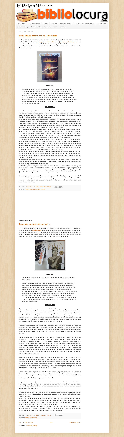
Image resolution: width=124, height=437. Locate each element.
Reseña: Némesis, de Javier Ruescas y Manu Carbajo (38, 35)
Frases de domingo (23, 27)
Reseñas (45, 23)
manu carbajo (36, 189)
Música (55, 27)
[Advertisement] (50, 205)
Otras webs (47, 27)
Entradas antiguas (75, 422)
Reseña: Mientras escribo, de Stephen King (34, 223)
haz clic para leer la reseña (45, 42)
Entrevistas (54, 23)
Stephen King (36, 230)
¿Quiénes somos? (34, 23)
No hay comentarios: (45, 186)
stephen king (33, 417)
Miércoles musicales (88, 23)
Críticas (77, 23)
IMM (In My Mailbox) (66, 23)
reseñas (43, 189)
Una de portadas (36, 27)
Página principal (22, 23)
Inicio (51, 422)
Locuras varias (101, 23)
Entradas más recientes (26, 422)
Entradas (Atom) (32, 425)
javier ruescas (28, 189)
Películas (63, 27)
